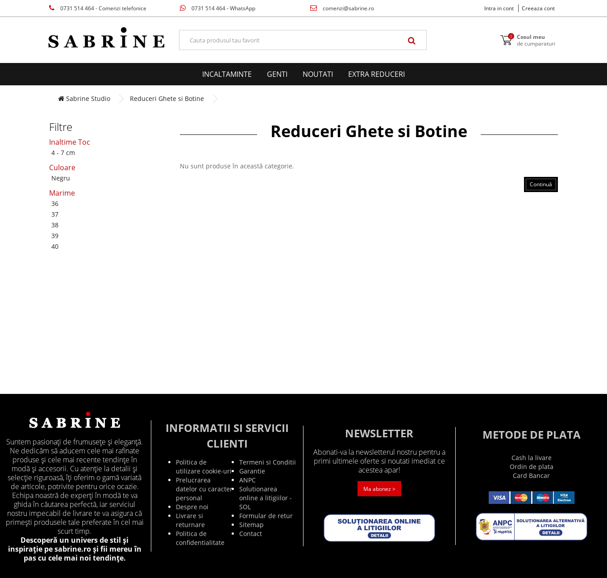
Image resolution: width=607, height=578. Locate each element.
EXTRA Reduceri (376, 74)
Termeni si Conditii (267, 462)
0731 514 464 (97, 8)
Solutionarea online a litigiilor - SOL (265, 498)
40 (54, 246)
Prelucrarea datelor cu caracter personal (204, 489)
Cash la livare (531, 457)
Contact (250, 533)
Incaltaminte (227, 74)
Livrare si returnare (190, 520)
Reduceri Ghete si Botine (167, 98)
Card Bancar (531, 475)
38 (54, 225)
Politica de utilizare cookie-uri (204, 466)
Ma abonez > (379, 489)
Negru (60, 178)
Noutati (318, 74)
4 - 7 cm (63, 152)
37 (54, 214)
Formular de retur (266, 515)
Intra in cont (499, 8)
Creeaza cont (538, 8)
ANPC (247, 480)
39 (54, 235)
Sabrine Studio (84, 98)
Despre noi (192, 507)
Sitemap (251, 524)
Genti (277, 74)
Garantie (252, 471)
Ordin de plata (531, 466)
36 (54, 203)
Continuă (541, 184)
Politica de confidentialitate (200, 538)
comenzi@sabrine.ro (342, 8)
